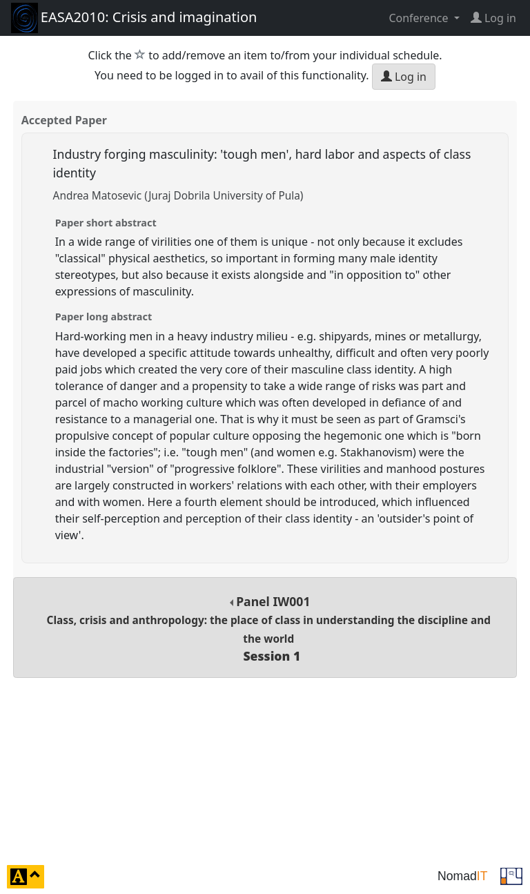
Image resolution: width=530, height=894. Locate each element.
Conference (420, 18)
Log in (403, 76)
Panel (269, 628)
